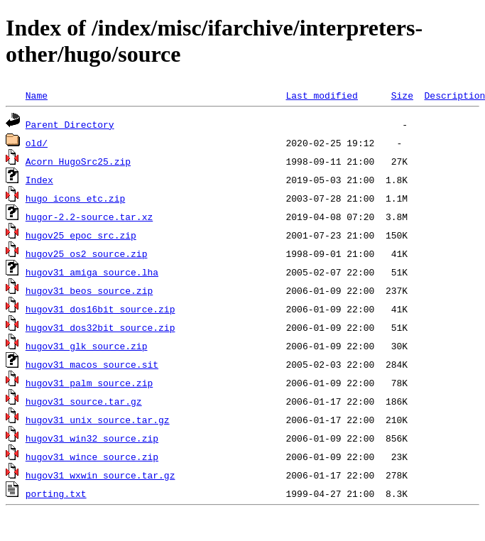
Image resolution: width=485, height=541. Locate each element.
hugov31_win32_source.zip (92, 438)
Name (37, 95)
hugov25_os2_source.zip (87, 253)
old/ (37, 142)
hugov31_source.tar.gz (84, 401)
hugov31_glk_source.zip (87, 345)
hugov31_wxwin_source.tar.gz (100, 475)
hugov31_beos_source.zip (89, 290)
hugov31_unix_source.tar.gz (98, 419)
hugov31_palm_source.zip (89, 382)
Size (402, 95)
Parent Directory (70, 124)
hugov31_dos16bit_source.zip (100, 308)
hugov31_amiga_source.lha (92, 272)
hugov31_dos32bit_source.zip (100, 327)
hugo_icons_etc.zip (75, 198)
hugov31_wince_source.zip (92, 456)
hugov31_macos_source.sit (92, 364)
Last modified (321, 95)
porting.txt (56, 493)
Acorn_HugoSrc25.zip (78, 161)
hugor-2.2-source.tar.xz (89, 216)
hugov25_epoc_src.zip (81, 235)
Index (39, 179)
